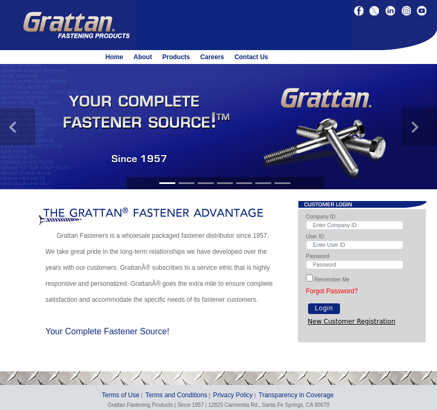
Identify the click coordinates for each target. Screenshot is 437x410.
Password (317, 256)
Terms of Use (121, 395)
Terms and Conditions (176, 395)
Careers (212, 57)
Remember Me (332, 280)
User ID (315, 236)
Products (176, 57)
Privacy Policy (233, 395)
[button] (17, 127)
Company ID (321, 217)
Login (324, 308)
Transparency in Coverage (296, 395)
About (142, 57)
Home (114, 57)
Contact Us (251, 57)
